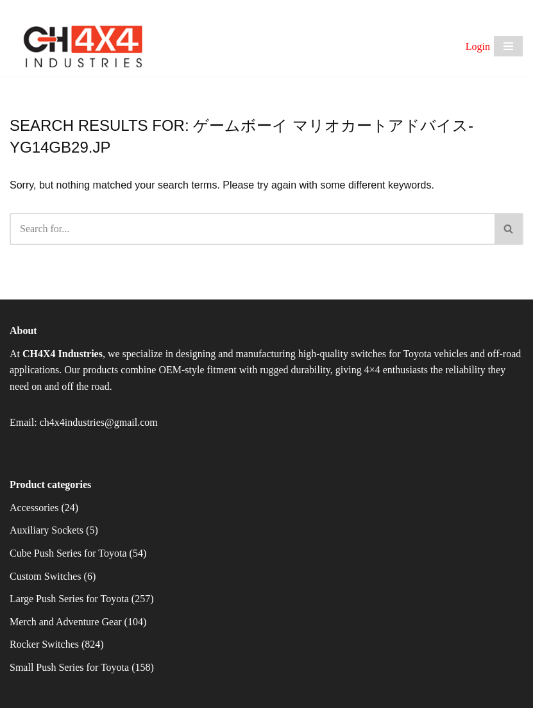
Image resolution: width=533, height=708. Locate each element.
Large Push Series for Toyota (69, 598)
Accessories (34, 507)
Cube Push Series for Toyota (68, 553)
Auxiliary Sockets (46, 530)
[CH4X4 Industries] (84, 47)
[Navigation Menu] (508, 46)
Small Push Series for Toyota (69, 667)
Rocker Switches (44, 644)
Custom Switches (45, 576)
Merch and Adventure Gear (66, 621)
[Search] (252, 229)
